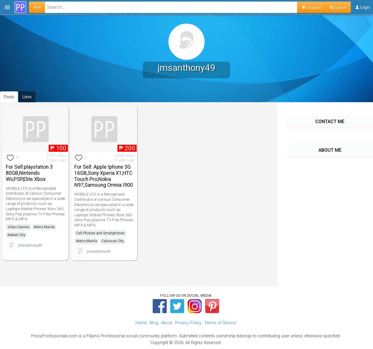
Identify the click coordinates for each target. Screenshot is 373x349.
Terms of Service (220, 322)
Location (311, 7)
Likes (27, 97)
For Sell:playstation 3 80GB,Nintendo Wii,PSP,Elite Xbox (29, 173)
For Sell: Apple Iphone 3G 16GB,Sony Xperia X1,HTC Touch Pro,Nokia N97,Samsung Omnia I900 (103, 176)
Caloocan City (112, 241)
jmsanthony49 (30, 245)
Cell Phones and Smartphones (100, 233)
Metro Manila (44, 227)
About (166, 322)
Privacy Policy (188, 322)
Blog (154, 322)
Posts (9, 97)
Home (141, 322)
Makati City (16, 235)
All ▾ (37, 7)
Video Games (18, 227)
